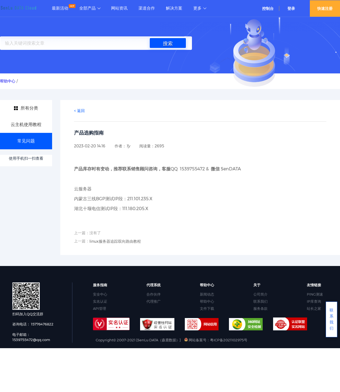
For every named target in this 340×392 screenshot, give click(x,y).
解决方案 (174, 8)
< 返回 (79, 110)
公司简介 (260, 294)
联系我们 (260, 301)
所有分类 (29, 108)
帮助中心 (207, 301)
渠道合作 (146, 8)
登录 (291, 8)
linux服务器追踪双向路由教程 (115, 241)
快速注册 (325, 8)
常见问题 (26, 141)
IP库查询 (314, 301)
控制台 (268, 8)
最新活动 (60, 8)
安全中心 (100, 294)
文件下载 (207, 308)
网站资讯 (119, 8)
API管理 (99, 308)
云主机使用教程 (26, 124)
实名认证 (100, 301)
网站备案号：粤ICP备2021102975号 (215, 340)
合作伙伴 (153, 294)
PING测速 (315, 294)
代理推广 (153, 301)
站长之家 (314, 308)
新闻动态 (207, 294)
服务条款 (260, 308)
